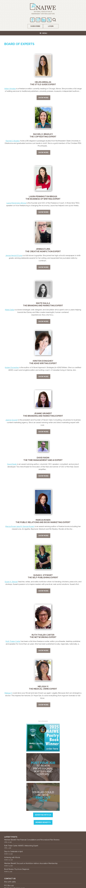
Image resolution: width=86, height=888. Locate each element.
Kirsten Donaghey (12, 367)
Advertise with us (43, 815)
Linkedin (43, 20)
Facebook (32, 20)
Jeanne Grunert (11, 420)
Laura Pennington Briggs (16, 203)
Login (50, 26)
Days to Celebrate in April (13, 851)
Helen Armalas (10, 89)
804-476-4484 (10, 882)
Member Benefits (43, 822)
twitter (49, 20)
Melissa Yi (8, 693)
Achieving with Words (12, 857)
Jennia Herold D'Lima (13, 255)
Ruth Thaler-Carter (13, 641)
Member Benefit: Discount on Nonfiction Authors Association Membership (31, 863)
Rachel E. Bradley (13, 141)
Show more (43, 98)
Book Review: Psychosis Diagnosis (16, 869)
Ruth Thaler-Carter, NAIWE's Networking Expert (21, 846)
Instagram (38, 20)
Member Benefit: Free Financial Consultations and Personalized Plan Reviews (32, 840)
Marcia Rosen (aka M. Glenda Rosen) (19, 526)
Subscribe (35, 26)
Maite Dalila (9, 310)
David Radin (12, 464)
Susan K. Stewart (11, 582)
